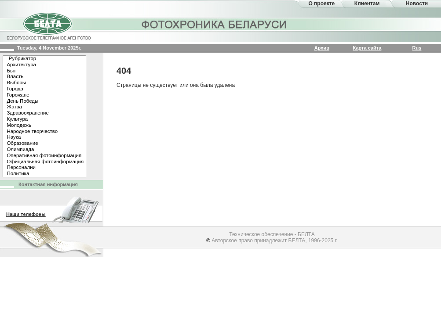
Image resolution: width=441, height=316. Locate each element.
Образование (44, 143)
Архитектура (44, 65)
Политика (44, 174)
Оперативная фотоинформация (44, 156)
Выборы (44, 83)
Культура (44, 119)
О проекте (321, 3)
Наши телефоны (26, 214)
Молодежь (44, 125)
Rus (417, 47)
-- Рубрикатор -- (44, 59)
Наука (44, 137)
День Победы (44, 101)
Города (44, 89)
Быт (44, 71)
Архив (321, 47)
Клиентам (367, 3)
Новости (417, 3)
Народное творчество (44, 132)
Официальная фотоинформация (44, 162)
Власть (44, 77)
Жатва (44, 107)
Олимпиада (44, 150)
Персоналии (44, 168)
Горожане (44, 95)
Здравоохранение (44, 113)
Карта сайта (367, 47)
